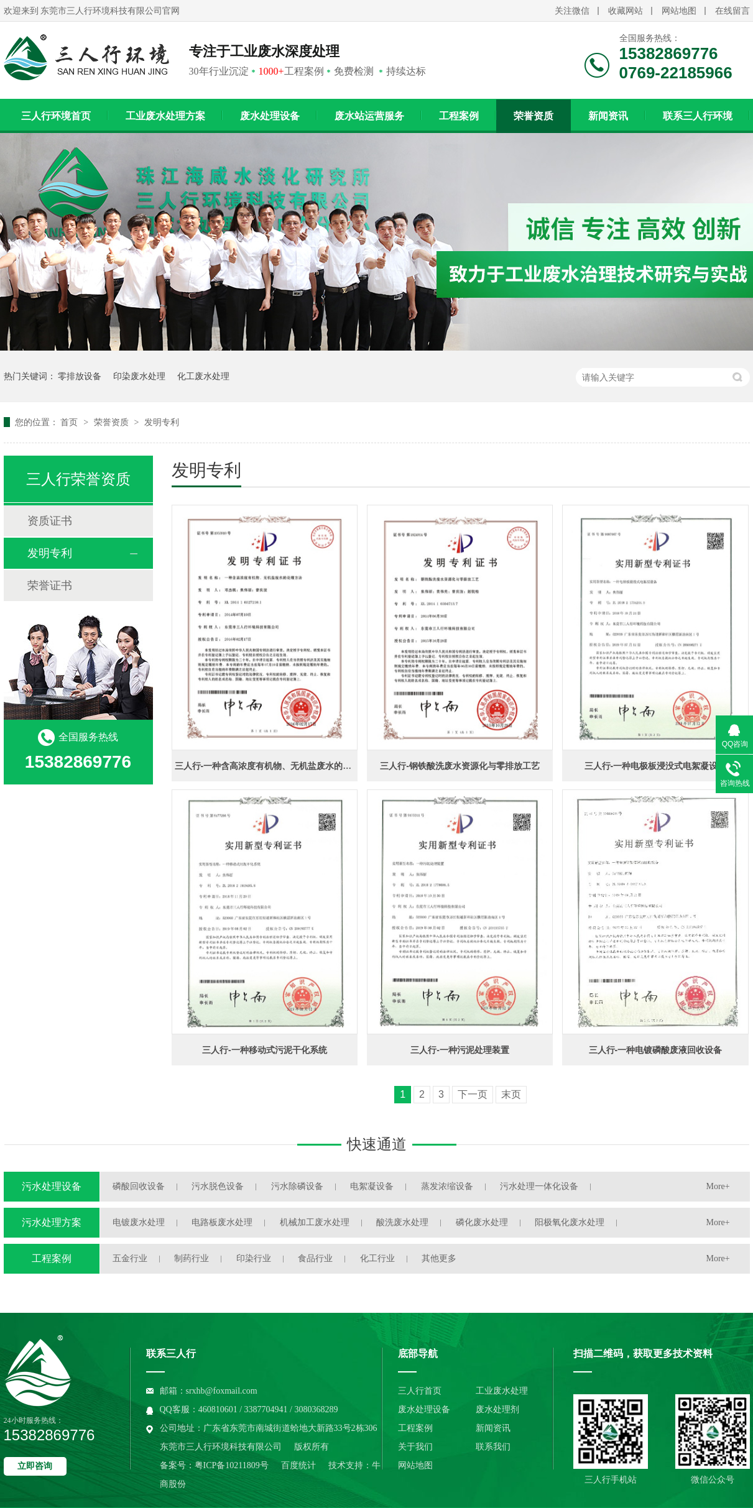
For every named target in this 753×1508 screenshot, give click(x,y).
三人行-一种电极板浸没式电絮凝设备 (655, 766)
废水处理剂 (497, 1409)
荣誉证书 (49, 585)
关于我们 (415, 1446)
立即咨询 (34, 1466)
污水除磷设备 (297, 1186)
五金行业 (130, 1258)
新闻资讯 (608, 116)
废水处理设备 (270, 116)
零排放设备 (79, 376)
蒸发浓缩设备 (447, 1186)
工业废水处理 (502, 1390)
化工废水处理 (203, 376)
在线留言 (732, 11)
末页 (511, 1094)
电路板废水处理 (222, 1222)
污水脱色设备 (218, 1186)
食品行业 (315, 1258)
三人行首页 (419, 1390)
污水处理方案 (51, 1222)
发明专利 (161, 422)
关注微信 (572, 11)
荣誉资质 (533, 116)
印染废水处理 (139, 376)
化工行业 (377, 1258)
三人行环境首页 (56, 116)
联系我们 (493, 1446)
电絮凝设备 (372, 1186)
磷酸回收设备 (139, 1186)
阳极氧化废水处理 (569, 1222)
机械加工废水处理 (314, 1222)
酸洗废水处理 (402, 1222)
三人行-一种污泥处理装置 (459, 1050)
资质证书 (49, 521)
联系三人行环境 (697, 116)
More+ (718, 1186)
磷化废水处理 (482, 1222)
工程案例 (459, 116)
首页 (70, 422)
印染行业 (253, 1258)
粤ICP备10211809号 (232, 1465)
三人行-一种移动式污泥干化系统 (264, 1050)
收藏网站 (625, 11)
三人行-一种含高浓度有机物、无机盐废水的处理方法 (276, 766)
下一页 (472, 1094)
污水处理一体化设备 (539, 1186)
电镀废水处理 (139, 1222)
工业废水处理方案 (165, 116)
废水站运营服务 (369, 116)
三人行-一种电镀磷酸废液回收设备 (656, 1050)
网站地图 (679, 11)
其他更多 (439, 1258)
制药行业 (191, 1258)
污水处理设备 (51, 1186)
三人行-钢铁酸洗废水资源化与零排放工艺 (460, 766)
